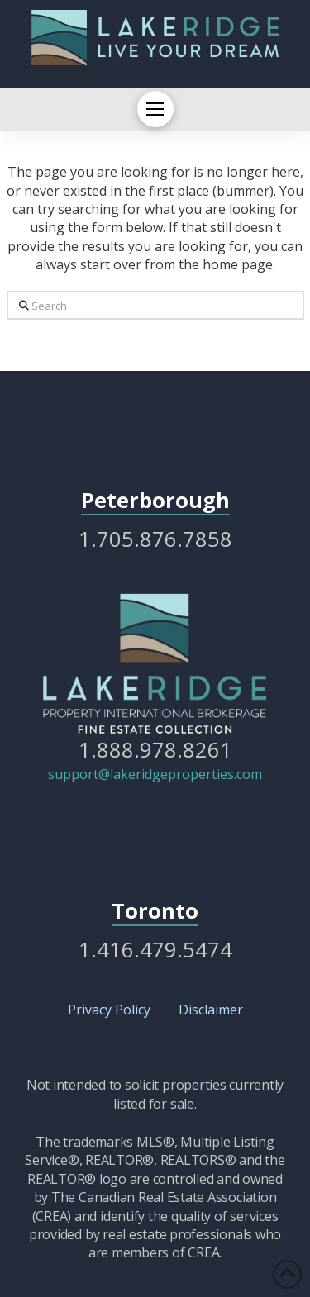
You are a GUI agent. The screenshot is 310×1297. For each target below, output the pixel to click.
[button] (155, 109)
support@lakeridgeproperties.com (155, 774)
